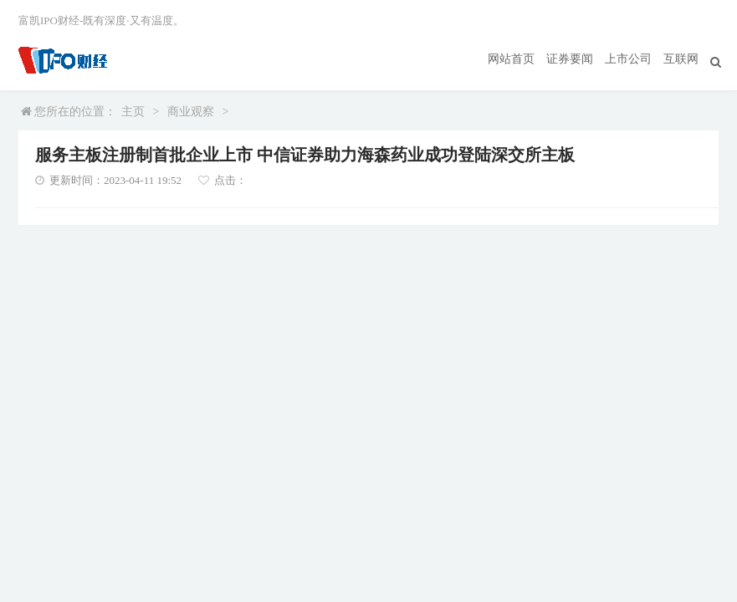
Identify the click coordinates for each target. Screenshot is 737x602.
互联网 (681, 59)
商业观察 (190, 111)
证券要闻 (569, 59)
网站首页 (511, 59)
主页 (133, 111)
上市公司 (628, 59)
